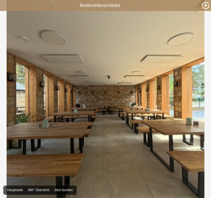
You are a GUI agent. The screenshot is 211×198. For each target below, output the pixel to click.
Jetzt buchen (63, 190)
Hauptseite (15, 190)
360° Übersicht (38, 190)
